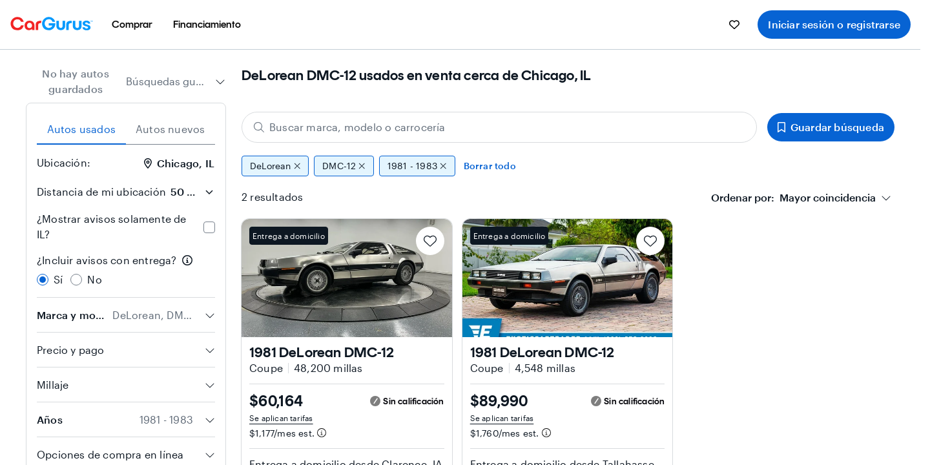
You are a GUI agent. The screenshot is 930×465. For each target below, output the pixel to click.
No (94, 279)
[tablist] (126, 129)
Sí (58, 279)
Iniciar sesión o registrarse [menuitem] (834, 24)
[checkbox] (209, 227)
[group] (568, 166)
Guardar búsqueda (831, 127)
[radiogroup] (126, 270)
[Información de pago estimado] (321, 432)
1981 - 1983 (417, 166)
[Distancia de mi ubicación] (191, 192)
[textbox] (793, 197)
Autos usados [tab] (81, 129)
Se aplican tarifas (281, 417)
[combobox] (175, 81)
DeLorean (275, 166)
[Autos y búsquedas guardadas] (734, 24)
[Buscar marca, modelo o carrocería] (499, 127)
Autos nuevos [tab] (170, 129)
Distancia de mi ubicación (101, 191)
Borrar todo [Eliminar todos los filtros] (490, 165)
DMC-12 (344, 166)
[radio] (42, 279)
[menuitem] (132, 24)
